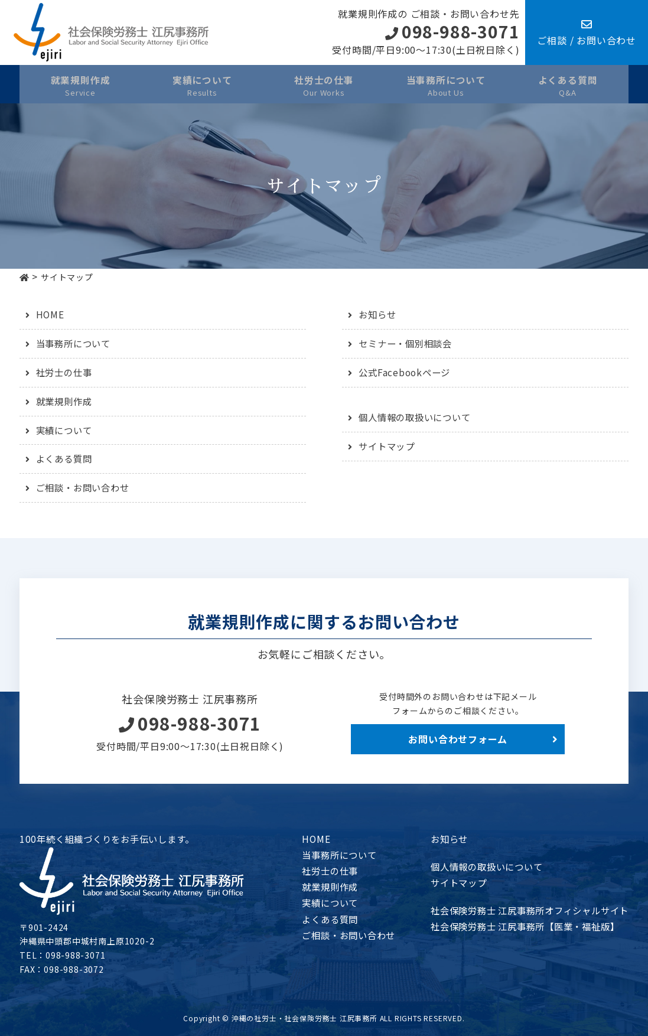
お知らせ (378, 314)
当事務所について (75, 343)
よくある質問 (66, 458)
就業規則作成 (66, 401)
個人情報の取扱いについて (418, 417)
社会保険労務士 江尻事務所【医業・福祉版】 (517, 926)
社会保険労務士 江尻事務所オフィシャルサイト (523, 910)
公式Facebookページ (406, 372)
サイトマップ (388, 446)
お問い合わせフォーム (457, 739)
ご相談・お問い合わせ (85, 487)
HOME (50, 314)
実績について (66, 430)
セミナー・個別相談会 (408, 343)
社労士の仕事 (66, 372)
